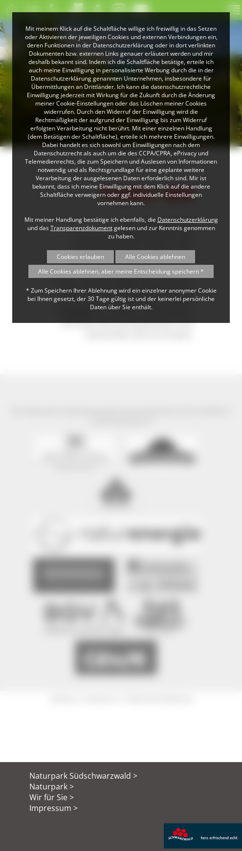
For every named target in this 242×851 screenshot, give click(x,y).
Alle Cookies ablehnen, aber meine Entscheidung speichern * (121, 271)
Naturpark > (51, 786)
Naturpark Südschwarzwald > (83, 775)
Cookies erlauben (80, 257)
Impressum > (53, 808)
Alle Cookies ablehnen (155, 257)
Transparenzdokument (81, 228)
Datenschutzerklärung (187, 219)
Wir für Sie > (51, 797)
